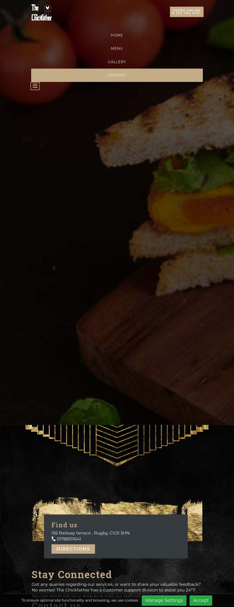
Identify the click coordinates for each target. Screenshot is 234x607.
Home (117, 35)
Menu (117, 48)
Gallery (117, 62)
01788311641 (68, 538)
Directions (73, 549)
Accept (201, 600)
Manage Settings (164, 600)
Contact (117, 75)
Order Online (186, 12)
